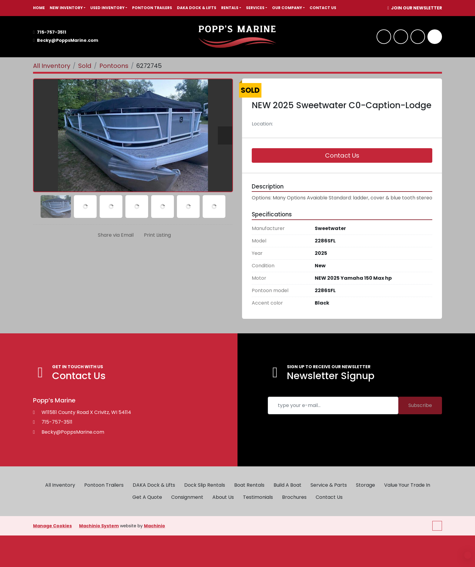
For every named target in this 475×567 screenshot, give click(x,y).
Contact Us (323, 7)
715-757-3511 (51, 32)
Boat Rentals (249, 485)
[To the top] (437, 526)
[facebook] (384, 36)
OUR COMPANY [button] (287, 7)
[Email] (333, 405)
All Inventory (60, 485)
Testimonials (258, 497)
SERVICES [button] (255, 7)
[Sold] (84, 66)
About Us (223, 497)
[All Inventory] (51, 66)
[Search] (434, 36)
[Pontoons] (113, 66)
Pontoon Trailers (152, 7)
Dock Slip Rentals (204, 485)
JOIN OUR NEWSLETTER (416, 8)
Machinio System (99, 526)
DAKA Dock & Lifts (196, 7)
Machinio (154, 526)
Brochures (294, 497)
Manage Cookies (52, 526)
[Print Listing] (156, 235)
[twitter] (417, 36)
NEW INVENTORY (66, 7)
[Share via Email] (114, 235)
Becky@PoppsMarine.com (67, 40)
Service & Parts (329, 485)
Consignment (187, 497)
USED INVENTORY (107, 7)
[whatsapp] (401, 36)
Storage (365, 485)
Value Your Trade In (407, 485)
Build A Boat (287, 485)
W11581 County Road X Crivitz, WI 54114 (86, 412)
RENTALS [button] (229, 7)
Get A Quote (147, 497)
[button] (67, 8)
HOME (39, 7)
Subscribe (420, 405)
